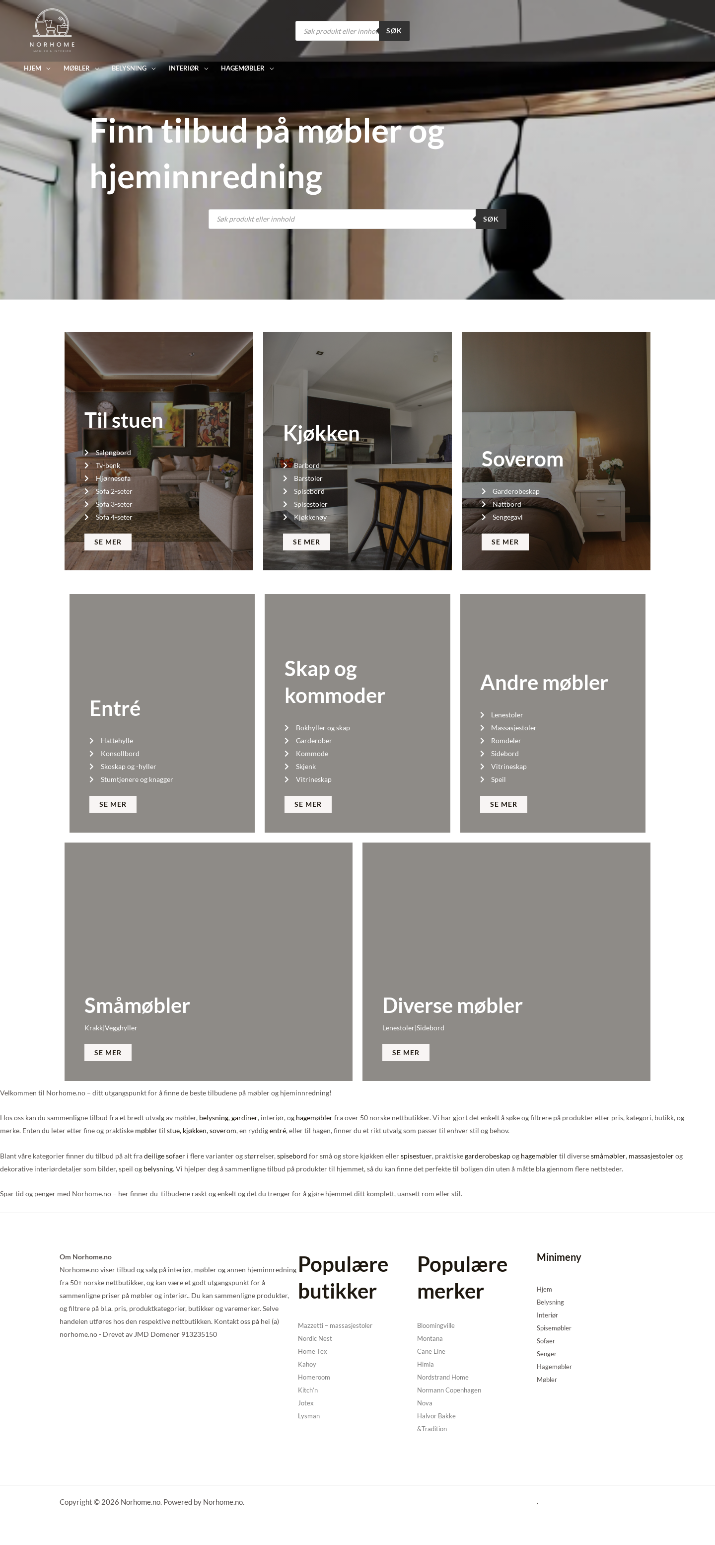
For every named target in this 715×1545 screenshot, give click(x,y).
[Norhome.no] (52, 30)
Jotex (306, 1402)
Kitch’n (309, 1390)
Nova (425, 1402)
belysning (213, 1117)
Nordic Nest (317, 1338)
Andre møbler (544, 682)
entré (278, 1130)
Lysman (309, 1415)
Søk (394, 30)
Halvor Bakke (437, 1415)
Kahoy (308, 1364)
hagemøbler (313, 1117)
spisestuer (416, 1156)
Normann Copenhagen (452, 1390)
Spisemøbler (556, 1327)
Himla (426, 1364)
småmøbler (607, 1156)
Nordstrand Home (445, 1377)
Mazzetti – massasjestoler (337, 1325)
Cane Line (432, 1351)
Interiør (549, 1315)
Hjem (545, 1289)
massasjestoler (650, 1156)
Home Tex (313, 1351)
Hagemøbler (556, 1366)
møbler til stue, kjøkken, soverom (185, 1130)
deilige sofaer (164, 1156)
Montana (431, 1338)
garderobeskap (487, 1156)
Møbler (548, 1379)
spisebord (292, 1156)
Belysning (552, 1302)
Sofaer (547, 1340)
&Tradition (433, 1428)
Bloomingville (438, 1325)
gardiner (244, 1117)
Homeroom (316, 1377)
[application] (45, 68)
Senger (547, 1353)
